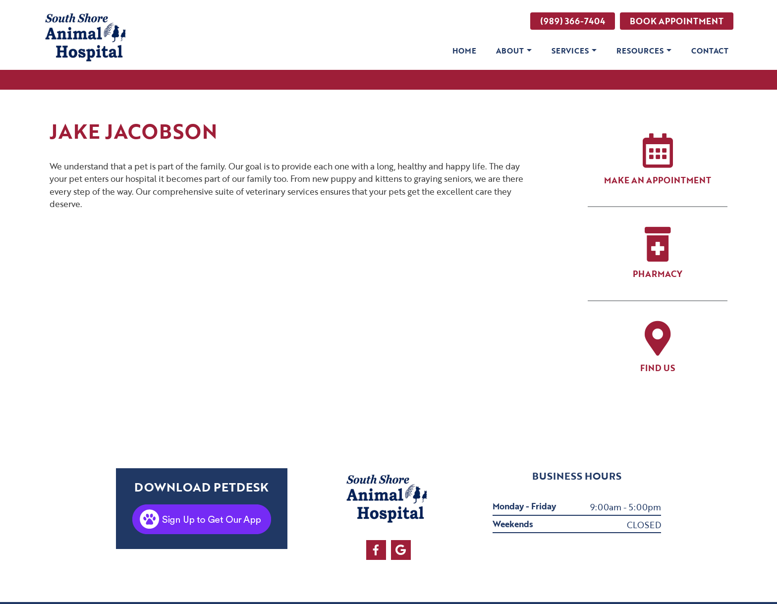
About (510, 50)
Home (464, 50)
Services (570, 50)
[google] (401, 550)
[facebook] (376, 550)
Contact (709, 50)
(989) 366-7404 (572, 21)
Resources (640, 50)
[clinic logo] (87, 38)
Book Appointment (676, 21)
